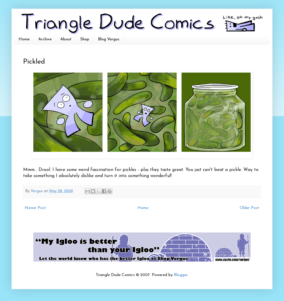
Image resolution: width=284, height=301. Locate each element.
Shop (84, 39)
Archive (45, 39)
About (66, 39)
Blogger (180, 275)
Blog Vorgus (108, 39)
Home (24, 39)
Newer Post (35, 208)
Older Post (249, 208)
